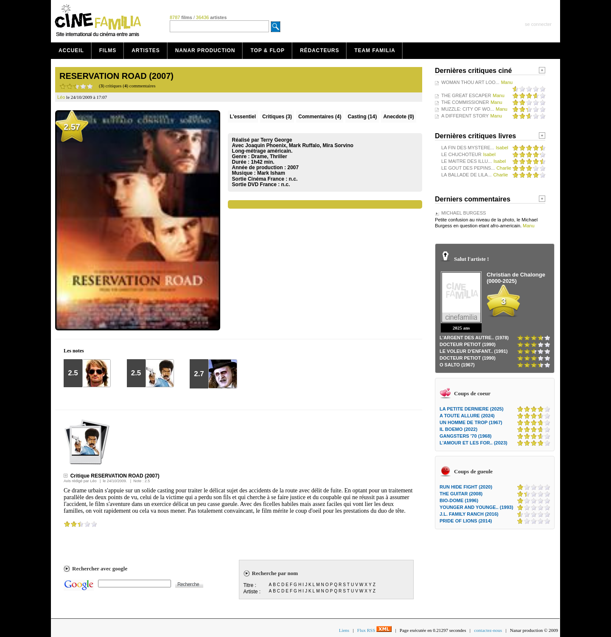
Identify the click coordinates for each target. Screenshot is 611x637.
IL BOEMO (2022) (458, 429)
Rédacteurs (319, 50)
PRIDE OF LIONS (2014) (466, 520)
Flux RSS (374, 630)
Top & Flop (267, 50)
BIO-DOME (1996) (459, 500)
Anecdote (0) (398, 117)
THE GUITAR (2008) (461, 493)
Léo (93, 481)
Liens (344, 630)
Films (108, 50)
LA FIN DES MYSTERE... (467, 147)
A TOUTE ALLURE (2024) (467, 415)
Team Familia (374, 50)
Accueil (71, 50)
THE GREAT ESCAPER (466, 95)
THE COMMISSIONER (465, 102)
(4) (319, 117)
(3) (277, 117)
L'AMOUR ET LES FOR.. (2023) (473, 442)
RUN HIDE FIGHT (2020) (466, 486)
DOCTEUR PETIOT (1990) (468, 344)
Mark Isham (271, 173)
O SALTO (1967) (457, 364)
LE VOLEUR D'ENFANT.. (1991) (473, 351)
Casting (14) (362, 117)
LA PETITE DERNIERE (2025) (472, 408)
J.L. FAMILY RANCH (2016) (469, 514)
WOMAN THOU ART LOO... (470, 82)
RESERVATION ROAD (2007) (116, 76)
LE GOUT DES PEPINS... (468, 167)
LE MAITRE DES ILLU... (466, 161)
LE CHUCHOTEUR (461, 154)
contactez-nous (488, 630)
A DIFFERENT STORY (465, 115)
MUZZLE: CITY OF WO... (467, 109)
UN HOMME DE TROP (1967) (471, 422)
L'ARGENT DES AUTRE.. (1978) (474, 337)
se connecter (538, 24)
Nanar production (205, 50)
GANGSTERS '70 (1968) (465, 436)
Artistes (146, 50)
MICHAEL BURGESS (463, 212)
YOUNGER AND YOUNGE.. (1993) (476, 507)
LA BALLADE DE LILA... (466, 174)
